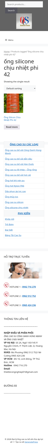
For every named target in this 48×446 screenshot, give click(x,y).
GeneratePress (31, 442)
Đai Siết (9, 229)
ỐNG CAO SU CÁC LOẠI (24, 144)
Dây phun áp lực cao (15, 191)
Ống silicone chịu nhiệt (16, 207)
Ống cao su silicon (14, 202)
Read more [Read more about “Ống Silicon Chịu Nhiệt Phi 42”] (12, 127)
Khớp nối (9, 219)
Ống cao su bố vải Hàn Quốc (19, 164)
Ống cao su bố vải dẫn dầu (18, 158)
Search (11, 10)
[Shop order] (20, 88)
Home (6, 51)
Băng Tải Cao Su (13, 235)
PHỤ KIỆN (24, 213)
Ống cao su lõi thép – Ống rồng (21, 169)
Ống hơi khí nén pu (15, 180)
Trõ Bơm (9, 224)
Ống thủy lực (11, 196)
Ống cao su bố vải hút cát (18, 175)
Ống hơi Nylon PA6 (14, 185)
